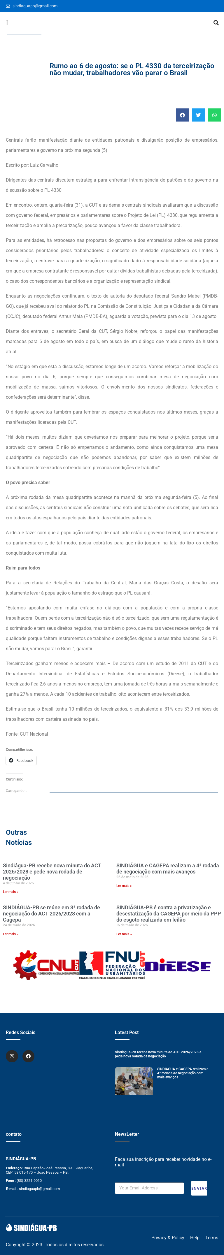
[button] (7, 22)
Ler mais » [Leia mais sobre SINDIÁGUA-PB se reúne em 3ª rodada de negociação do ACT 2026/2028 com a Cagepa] (10, 934)
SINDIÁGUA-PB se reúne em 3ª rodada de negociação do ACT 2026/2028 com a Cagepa (51, 913)
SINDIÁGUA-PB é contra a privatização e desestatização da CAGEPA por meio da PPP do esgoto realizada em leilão (168, 913)
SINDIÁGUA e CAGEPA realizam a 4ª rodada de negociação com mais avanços (167, 868)
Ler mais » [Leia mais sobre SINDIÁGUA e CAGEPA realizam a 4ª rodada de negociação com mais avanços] (124, 886)
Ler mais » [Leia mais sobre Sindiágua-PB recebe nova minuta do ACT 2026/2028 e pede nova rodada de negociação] (10, 892)
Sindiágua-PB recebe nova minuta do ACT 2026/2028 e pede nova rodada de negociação (52, 871)
